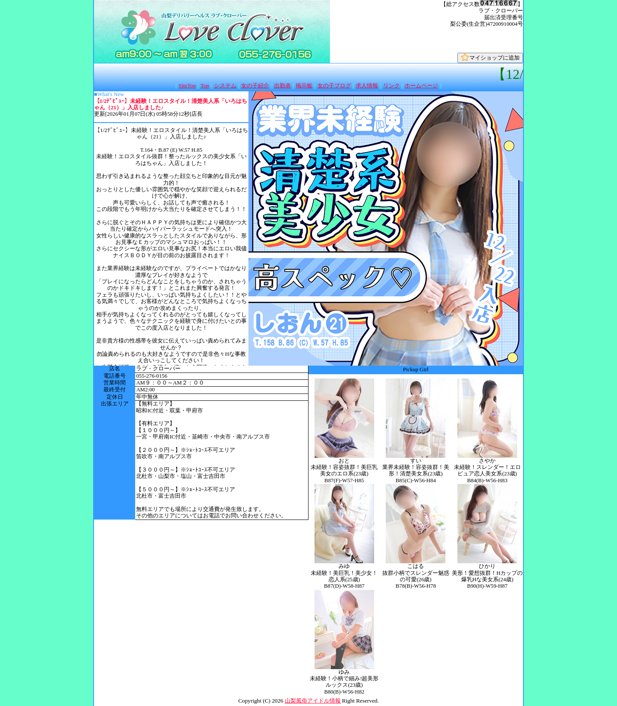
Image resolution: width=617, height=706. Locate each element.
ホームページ (421, 86)
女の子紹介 (255, 86)
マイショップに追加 (490, 57)
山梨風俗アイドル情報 (313, 700)
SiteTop (187, 86)
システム (225, 86)
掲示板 (304, 86)
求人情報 (367, 86)
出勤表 (282, 86)
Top (204, 86)
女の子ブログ (334, 86)
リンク (391, 86)
